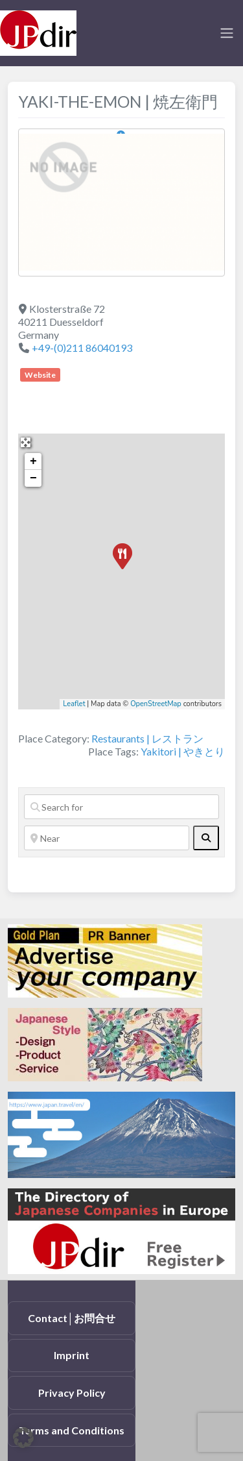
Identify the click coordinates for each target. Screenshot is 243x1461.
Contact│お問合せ (71, 1318)
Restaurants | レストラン (147, 738)
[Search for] (121, 806)
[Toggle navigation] (227, 33)
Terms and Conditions (71, 1430)
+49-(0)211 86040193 (82, 347)
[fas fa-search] (206, 838)
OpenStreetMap (155, 704)
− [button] (33, 478)
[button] (23, 1437)
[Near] (106, 838)
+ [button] (33, 461)
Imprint (71, 1355)
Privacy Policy (72, 1392)
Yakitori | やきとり (183, 751)
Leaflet (74, 704)
